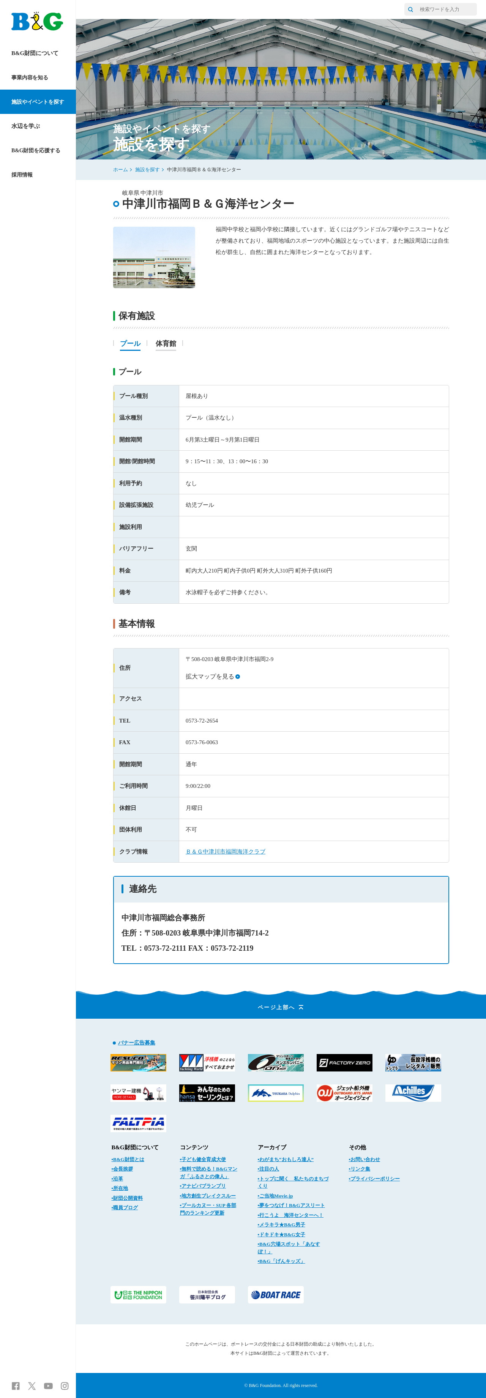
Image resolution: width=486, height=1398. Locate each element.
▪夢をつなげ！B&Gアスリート (291, 1205)
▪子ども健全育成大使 (203, 1159)
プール (130, 343)
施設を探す (147, 169)
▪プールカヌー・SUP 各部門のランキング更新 (208, 1209)
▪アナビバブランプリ (203, 1186)
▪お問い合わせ (364, 1159)
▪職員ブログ (125, 1207)
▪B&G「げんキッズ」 (281, 1261)
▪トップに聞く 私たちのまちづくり (293, 1182)
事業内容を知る (29, 77)
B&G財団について (34, 53)
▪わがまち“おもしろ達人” (286, 1159)
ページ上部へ (281, 1007)
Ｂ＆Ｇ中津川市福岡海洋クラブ (225, 852)
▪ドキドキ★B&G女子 (281, 1234)
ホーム (120, 169)
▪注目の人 (268, 1169)
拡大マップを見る (213, 676)
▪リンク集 (360, 1169)
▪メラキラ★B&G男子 (281, 1225)
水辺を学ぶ (25, 126)
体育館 (166, 343)
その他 (357, 1147)
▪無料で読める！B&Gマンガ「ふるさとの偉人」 (208, 1172)
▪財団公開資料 (127, 1198)
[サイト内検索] (410, 9)
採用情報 (21, 175)
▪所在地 (120, 1188)
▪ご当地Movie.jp (275, 1196)
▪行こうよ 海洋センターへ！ (291, 1215)
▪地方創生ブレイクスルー (208, 1196)
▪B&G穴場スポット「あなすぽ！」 (289, 1247)
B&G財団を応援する (35, 150)
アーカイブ (272, 1147)
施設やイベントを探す (37, 102)
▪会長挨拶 (122, 1169)
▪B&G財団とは (128, 1159)
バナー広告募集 (136, 1043)
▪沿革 (117, 1179)
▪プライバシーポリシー (374, 1179)
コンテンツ (194, 1147)
